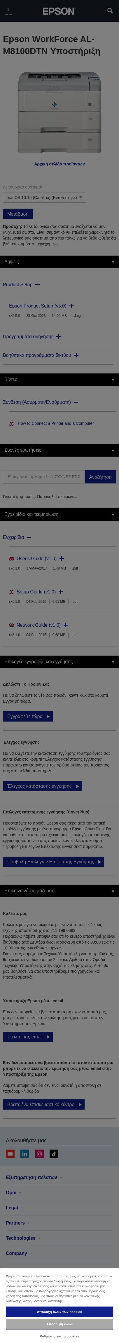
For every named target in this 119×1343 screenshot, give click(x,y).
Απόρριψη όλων (59, 1324)
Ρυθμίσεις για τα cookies (59, 1336)
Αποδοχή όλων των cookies (59, 1312)
